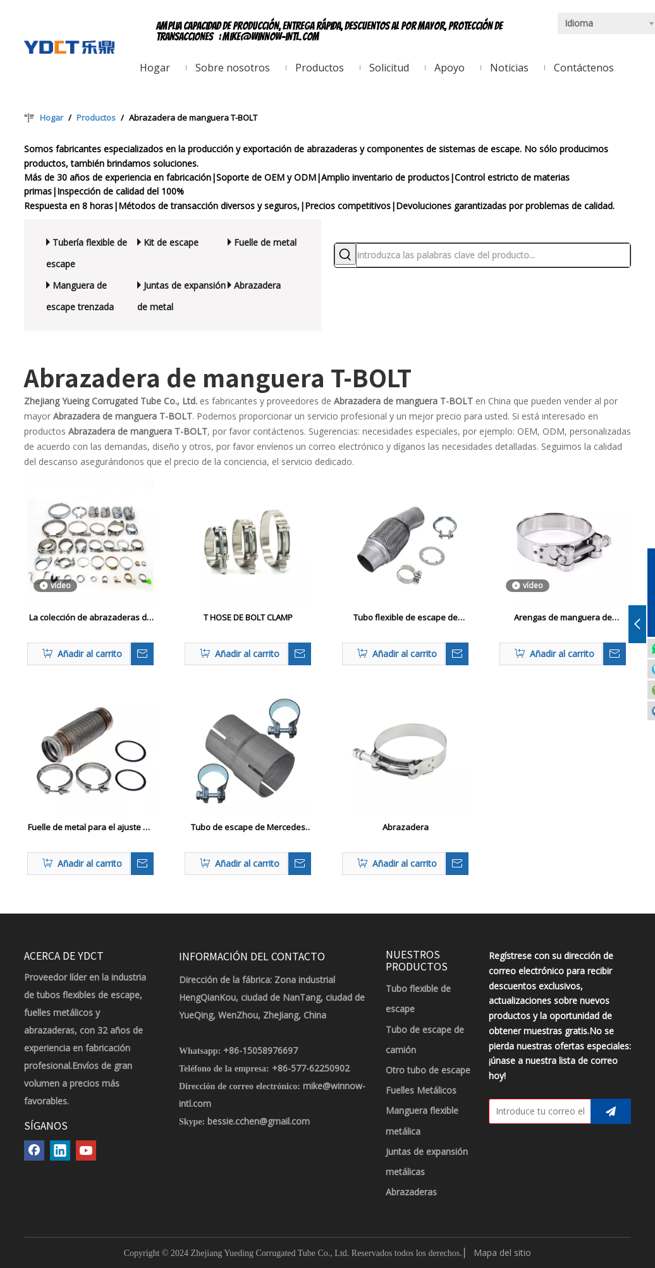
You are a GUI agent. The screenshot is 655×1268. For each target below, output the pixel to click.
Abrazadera (257, 285)
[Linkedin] (60, 1150)
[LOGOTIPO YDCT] (69, 46)
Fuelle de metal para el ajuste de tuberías (90, 827)
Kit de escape (171, 242)
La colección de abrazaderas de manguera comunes (90, 618)
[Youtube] (86, 1150)
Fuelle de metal (265, 242)
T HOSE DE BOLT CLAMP (248, 617)
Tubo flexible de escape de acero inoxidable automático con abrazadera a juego (405, 618)
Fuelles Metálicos (421, 1090)
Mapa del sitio (502, 1253)
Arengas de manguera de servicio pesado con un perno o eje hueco (562, 618)
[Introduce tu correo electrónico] (537, 1111)
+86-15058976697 (260, 1050)
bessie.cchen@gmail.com (258, 1121)
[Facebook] (34, 1150)
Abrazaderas (411, 1192)
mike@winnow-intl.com (271, 36)
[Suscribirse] (611, 1111)
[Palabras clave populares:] (345, 254)
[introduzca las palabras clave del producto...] (493, 255)
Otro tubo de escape (428, 1070)
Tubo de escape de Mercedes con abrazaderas (248, 827)
